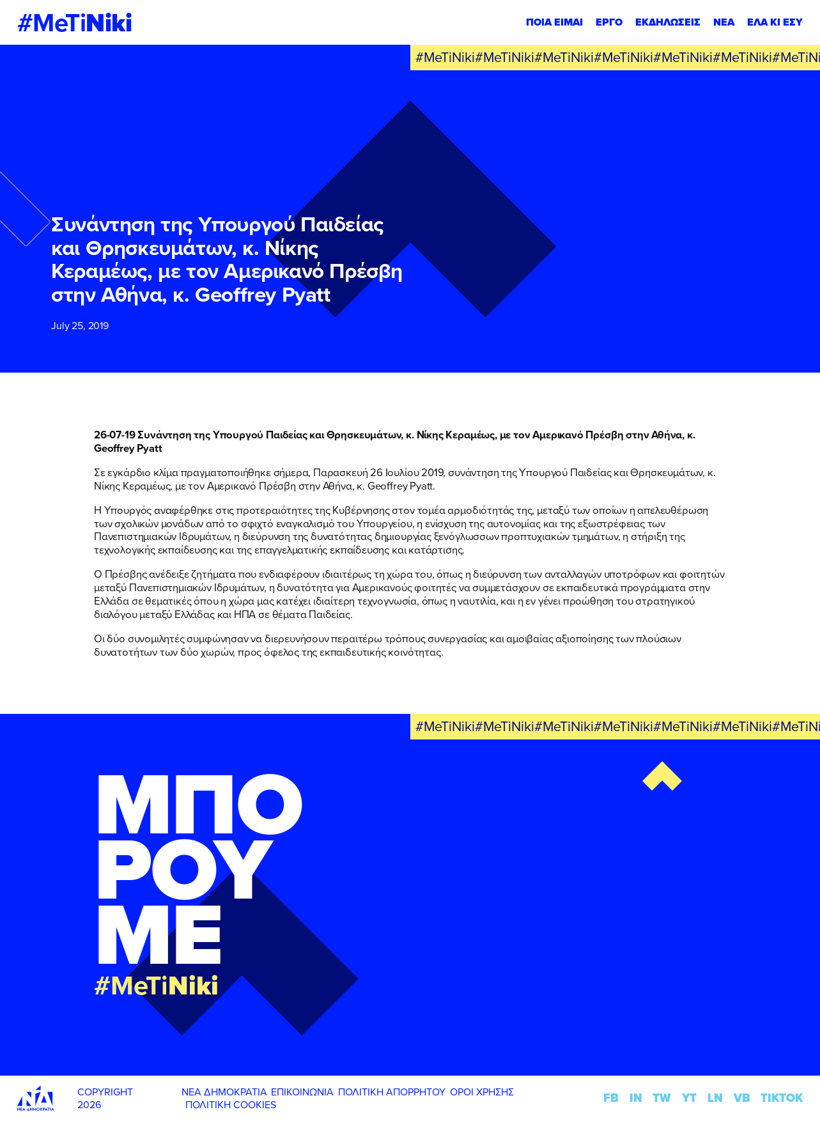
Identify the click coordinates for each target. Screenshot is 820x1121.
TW (662, 1097)
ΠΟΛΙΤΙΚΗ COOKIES (230, 1104)
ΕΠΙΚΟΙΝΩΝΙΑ (302, 1092)
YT (689, 1097)
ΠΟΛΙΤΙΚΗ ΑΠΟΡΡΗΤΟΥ (391, 1092)
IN (636, 1097)
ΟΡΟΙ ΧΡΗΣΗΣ (482, 1092)
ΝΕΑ (723, 22)
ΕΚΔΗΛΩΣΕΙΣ (667, 22)
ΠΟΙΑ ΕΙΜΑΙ (554, 22)
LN (715, 1097)
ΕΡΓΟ (609, 22)
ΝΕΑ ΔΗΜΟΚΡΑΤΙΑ (224, 1092)
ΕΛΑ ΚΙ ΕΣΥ (775, 22)
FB (611, 1097)
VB (742, 1097)
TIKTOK (782, 1097)
